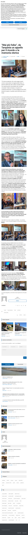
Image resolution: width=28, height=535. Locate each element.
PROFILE (17, 300)
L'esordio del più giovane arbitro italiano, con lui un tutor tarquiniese (6, 333)
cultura (7, 56)
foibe (15, 310)
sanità (8, 384)
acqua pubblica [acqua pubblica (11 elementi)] (4, 493)
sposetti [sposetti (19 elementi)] (9, 517)
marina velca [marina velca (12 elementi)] (21, 505)
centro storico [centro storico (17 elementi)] (4, 498)
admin (18, 56)
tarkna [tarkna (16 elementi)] (19, 517)
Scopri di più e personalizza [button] (14, 24)
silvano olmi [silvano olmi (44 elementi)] (4, 517)
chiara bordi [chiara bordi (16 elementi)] (10, 498)
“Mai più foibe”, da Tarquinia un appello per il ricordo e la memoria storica (12, 49)
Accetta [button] (20, 22)
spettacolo (6, 401)
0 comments (5, 57)
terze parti (17, 6)
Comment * (14, 352)
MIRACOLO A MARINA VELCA (8, 377)
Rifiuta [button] (7, 22)
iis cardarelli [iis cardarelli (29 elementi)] (18, 503)
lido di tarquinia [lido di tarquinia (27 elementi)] (4, 505)
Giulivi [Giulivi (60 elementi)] (14, 503)
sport (5, 390)
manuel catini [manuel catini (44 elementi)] (15, 505)
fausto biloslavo (10, 310)
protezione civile (8, 482)
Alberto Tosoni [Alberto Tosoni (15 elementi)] (17, 493)
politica (3, 482)
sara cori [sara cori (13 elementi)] (23, 515)
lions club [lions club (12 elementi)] (10, 505)
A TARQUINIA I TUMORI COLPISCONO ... (14, 449)
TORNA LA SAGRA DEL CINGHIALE (14, 456)
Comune (6, 384)
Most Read (7, 364)
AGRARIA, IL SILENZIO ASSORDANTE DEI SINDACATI (17, 463)
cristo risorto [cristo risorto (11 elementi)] (23, 498)
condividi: (3, 305)
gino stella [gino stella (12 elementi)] (9, 503)
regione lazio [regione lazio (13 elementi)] (18, 515)
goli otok (19, 310)
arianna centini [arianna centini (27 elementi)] (4, 496)
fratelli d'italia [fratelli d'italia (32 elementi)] (4, 503)
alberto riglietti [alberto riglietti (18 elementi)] (11, 493)
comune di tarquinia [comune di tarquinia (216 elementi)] (17, 498)
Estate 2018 (20, 480)
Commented (20, 364)
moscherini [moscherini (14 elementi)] (14, 510)
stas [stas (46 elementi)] (12, 517)
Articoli (4, 56)
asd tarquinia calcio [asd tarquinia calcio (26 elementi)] (18, 496)
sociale (11, 384)
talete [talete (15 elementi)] (15, 517)
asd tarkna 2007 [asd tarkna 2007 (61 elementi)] (10, 496)
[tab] (7, 364)
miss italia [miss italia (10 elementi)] (9, 510)
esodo (5, 310)
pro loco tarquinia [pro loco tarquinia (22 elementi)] (11, 515)
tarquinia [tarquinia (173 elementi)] (23, 517)
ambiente (4, 378)
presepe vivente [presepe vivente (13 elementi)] (4, 515)
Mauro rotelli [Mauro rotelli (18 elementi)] (4, 510)
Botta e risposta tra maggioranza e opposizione (16, 416)
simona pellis (6, 312)
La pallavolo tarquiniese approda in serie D (15, 423)
